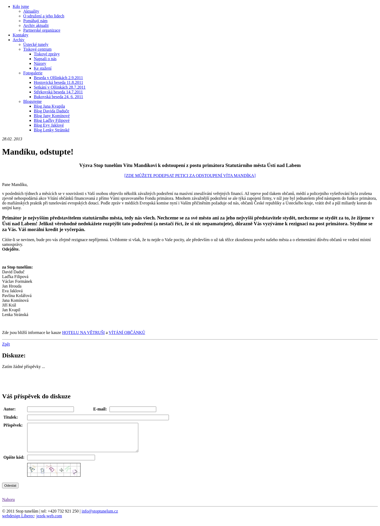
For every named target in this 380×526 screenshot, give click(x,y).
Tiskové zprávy (47, 54)
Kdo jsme (21, 6)
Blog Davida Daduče (51, 111)
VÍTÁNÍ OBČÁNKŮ (127, 332)
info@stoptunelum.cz (100, 516)
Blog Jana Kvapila (49, 106)
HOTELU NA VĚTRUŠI (83, 332)
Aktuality (31, 11)
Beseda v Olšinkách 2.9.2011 (58, 77)
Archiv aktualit (36, 25)
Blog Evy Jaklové (49, 125)
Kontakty (20, 35)
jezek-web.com (49, 521)
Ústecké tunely (36, 44)
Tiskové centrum (37, 49)
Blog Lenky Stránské (51, 130)
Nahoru (8, 505)
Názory (40, 63)
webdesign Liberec (18, 521)
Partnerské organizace (41, 30)
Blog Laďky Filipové (52, 120)
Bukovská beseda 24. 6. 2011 (58, 96)
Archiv (18, 39)
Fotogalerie (32, 73)
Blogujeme (32, 101)
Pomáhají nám (35, 20)
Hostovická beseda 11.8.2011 (58, 82)
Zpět (6, 344)
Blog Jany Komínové (52, 115)
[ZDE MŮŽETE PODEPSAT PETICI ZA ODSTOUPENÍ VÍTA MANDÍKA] (190, 175)
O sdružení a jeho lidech (43, 16)
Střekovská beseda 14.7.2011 (58, 92)
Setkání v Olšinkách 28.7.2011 (60, 87)
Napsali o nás (45, 58)
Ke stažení (42, 68)
